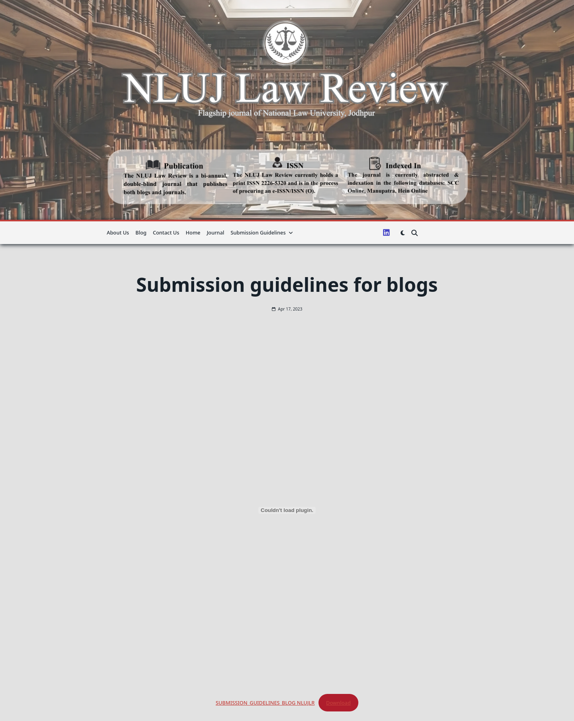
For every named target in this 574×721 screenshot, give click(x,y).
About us (118, 232)
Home (193, 232)
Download (338, 702)
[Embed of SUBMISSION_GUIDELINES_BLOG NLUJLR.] (287, 510)
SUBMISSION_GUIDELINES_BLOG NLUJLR (265, 702)
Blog (141, 232)
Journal (215, 232)
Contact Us (166, 232)
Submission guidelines (261, 232)
